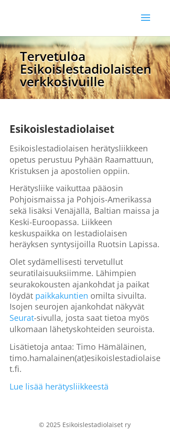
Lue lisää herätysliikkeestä (59, 386)
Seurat (21, 317)
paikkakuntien (61, 295)
